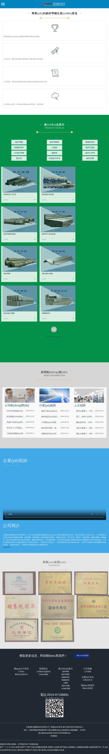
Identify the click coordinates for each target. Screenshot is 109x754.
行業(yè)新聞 (43, 674)
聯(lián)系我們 (82, 655)
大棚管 (65, 683)
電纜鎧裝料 (65, 677)
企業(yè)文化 (87, 680)
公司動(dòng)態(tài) (43, 671)
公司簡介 (21, 671)
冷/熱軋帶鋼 (65, 688)
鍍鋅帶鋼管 (65, 674)
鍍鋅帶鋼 (65, 671)
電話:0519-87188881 (54, 694)
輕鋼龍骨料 (65, 680)
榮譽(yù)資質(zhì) (21, 674)
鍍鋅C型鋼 (65, 686)
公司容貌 (87, 671)
